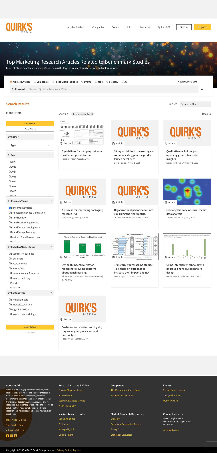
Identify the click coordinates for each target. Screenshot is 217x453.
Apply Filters (30, 123)
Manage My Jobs (67, 429)
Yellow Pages (17, 288)
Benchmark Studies (20, 207)
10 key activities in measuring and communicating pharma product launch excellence (134, 155)
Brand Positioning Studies (24, 222)
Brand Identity (17, 217)
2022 (12, 181)
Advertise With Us (15, 430)
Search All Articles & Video (71, 400)
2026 (12, 162)
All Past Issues (65, 395)
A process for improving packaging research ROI (82, 212)
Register (202, 27)
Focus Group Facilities (122, 395)
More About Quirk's (16, 419)
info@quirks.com (171, 429)
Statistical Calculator (121, 434)
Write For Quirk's (67, 405)
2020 (12, 191)
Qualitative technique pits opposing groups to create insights (182, 155)
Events (115, 27)
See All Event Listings (174, 389)
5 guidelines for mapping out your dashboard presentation (82, 153)
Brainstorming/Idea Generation (27, 212)
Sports (13, 283)
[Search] (113, 89)
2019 (12, 196)
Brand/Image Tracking (22, 232)
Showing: (63, 113)
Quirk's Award (170, 400)
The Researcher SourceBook (125, 389)
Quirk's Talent (65, 434)
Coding (14, 242)
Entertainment (18, 263)
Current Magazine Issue (70, 389)
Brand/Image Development (24, 227)
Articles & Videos (75, 27)
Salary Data (117, 429)
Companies (98, 27)
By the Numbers (18, 299)
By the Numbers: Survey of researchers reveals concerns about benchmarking (79, 268)
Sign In (184, 27)
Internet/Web (17, 268)
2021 (12, 186)
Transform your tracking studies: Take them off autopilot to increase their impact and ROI (133, 268)
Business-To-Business (21, 253)
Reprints (76, 450)
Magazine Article (19, 309)
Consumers (16, 258)
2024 (12, 171)
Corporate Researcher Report (126, 424)
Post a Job (63, 424)
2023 (12, 176)
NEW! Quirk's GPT (187, 81)
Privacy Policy (64, 450)
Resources (144, 27)
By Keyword (18, 89)
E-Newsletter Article (20, 304)
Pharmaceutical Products (24, 273)
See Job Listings (66, 418)
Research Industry (19, 278)
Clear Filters (30, 129)
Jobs (129, 27)
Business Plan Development (25, 237)
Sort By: (173, 103)
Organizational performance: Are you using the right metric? (133, 212)
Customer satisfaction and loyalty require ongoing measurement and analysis (82, 331)
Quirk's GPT (164, 27)
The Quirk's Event (15, 424)
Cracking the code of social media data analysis (186, 212)
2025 (12, 166)
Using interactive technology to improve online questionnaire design (185, 268)
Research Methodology (22, 314)
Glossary (115, 418)
